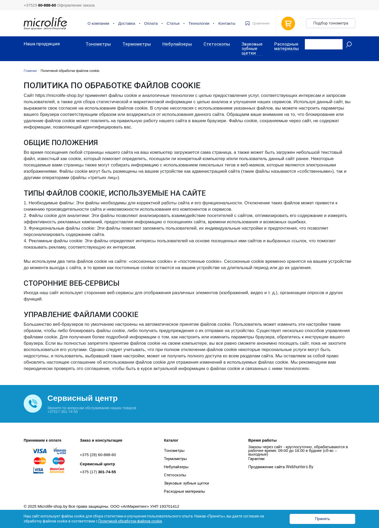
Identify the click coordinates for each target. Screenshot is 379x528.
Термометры (136, 44)
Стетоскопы (216, 44)
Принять (322, 518)
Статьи (173, 23)
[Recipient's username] (324, 44)
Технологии (199, 23)
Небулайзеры (177, 44)
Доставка (126, 23)
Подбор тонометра (330, 23)
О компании (98, 23)
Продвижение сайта (266, 467)
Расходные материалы (286, 46)
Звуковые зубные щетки (252, 49)
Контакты (226, 23)
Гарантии (256, 458)
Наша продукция (42, 44)
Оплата (151, 23)
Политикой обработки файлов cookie (130, 521)
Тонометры (98, 44)
